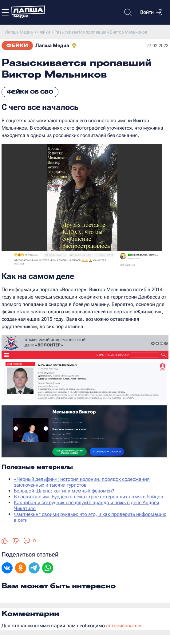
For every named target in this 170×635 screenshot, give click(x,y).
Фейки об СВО (30, 92)
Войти (151, 12)
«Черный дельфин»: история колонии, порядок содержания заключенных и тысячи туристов (82, 482)
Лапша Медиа (52, 45)
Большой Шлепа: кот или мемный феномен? (64, 491)
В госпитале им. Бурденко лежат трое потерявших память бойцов (88, 497)
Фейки (17, 45)
